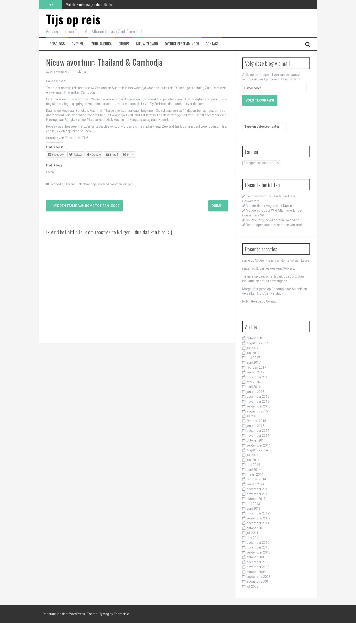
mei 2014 (253, 465)
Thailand (70, 184)
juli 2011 (252, 533)
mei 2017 (253, 358)
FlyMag (104, 614)
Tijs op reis (73, 19)
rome (246, 260)
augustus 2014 (257, 450)
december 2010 (258, 542)
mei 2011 (253, 538)
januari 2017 (255, 372)
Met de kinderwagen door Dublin (89, 4)
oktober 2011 (256, 528)
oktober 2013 (256, 499)
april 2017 (254, 362)
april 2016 (254, 387)
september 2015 (258, 406)
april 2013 (254, 508)
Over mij (78, 44)
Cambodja (56, 184)
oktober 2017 (256, 338)
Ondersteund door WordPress (64, 614)
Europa (124, 44)
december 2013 (258, 489)
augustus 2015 (257, 411)
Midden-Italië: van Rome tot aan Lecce (84, 206)
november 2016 (258, 377)
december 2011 (258, 523)
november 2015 (258, 401)
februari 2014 (256, 479)
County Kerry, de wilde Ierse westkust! (272, 220)
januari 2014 (255, 484)
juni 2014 (253, 460)
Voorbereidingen (121, 184)
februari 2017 (256, 367)
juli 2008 (252, 586)
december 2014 (258, 430)
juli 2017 (252, 348)
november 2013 (258, 494)
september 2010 (258, 552)
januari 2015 (255, 426)
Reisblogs (57, 44)
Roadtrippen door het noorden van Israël (274, 225)
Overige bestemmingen (182, 44)
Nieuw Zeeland (147, 44)
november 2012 (258, 513)
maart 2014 (255, 474)
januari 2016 (255, 392)
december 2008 (258, 562)
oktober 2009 (256, 557)
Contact (212, 44)
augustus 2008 (257, 581)
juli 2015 (252, 416)
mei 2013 (253, 504)
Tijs (83, 72)
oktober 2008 (256, 572)
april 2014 (254, 470)
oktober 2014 (256, 440)
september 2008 (258, 576)
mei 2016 (253, 382)
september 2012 (258, 518)
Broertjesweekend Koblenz (275, 268)
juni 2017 (253, 353)
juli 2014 (252, 455)
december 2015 (258, 396)
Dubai (218, 206)
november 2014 (258, 435)
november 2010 (258, 547)
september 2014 (258, 445)
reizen (246, 268)
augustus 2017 (257, 343)
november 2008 (258, 567)
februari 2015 (256, 421)
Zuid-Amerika (101, 44)
